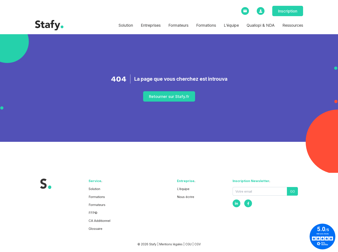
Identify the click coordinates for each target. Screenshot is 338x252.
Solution (126, 25)
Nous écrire (185, 197)
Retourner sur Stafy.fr (169, 96)
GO (292, 191)
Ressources (292, 25)
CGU (188, 244)
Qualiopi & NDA (261, 25)
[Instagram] (236, 203)
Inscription (287, 11)
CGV (197, 244)
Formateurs (178, 25)
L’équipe (231, 25)
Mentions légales (171, 244)
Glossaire (95, 229)
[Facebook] (248, 203)
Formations (206, 25)
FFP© (93, 213)
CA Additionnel (99, 221)
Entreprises (151, 25)
